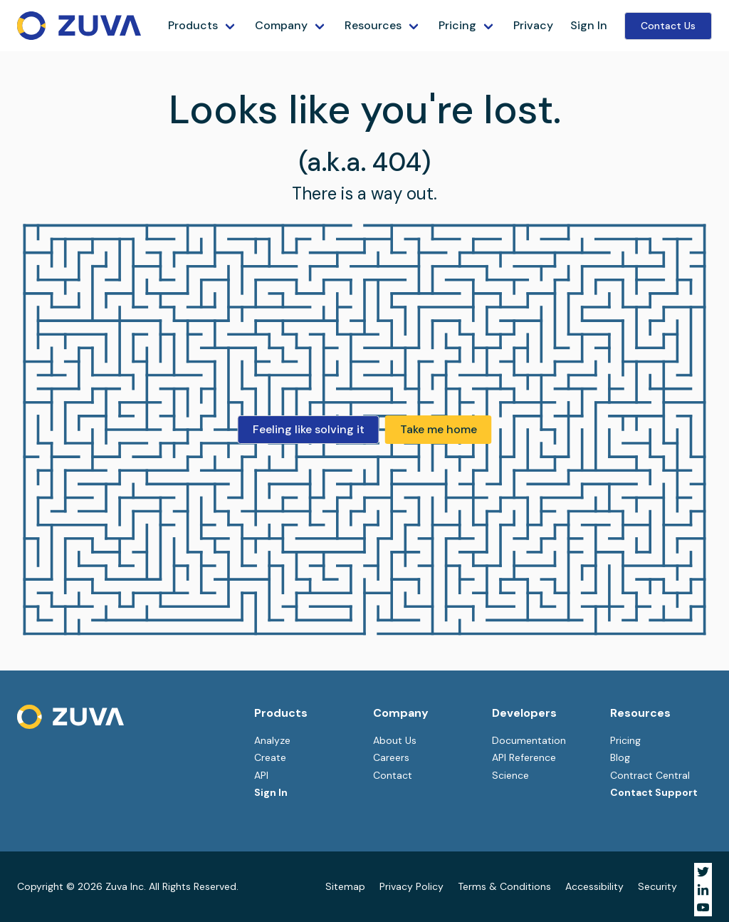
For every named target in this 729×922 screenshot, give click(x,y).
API (261, 775)
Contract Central (650, 775)
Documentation (529, 740)
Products (193, 25)
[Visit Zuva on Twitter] (703, 872)
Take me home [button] (438, 429)
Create (270, 757)
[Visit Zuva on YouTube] (703, 907)
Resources (373, 25)
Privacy (533, 25)
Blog (620, 757)
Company (281, 25)
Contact (392, 775)
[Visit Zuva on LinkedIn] (703, 889)
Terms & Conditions (504, 886)
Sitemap (345, 886)
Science (510, 775)
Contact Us (668, 25)
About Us (394, 740)
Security (657, 886)
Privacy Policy (411, 886)
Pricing (457, 25)
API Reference (524, 757)
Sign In (588, 25)
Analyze (272, 740)
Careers (391, 757)
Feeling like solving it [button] (308, 429)
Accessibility (594, 886)
